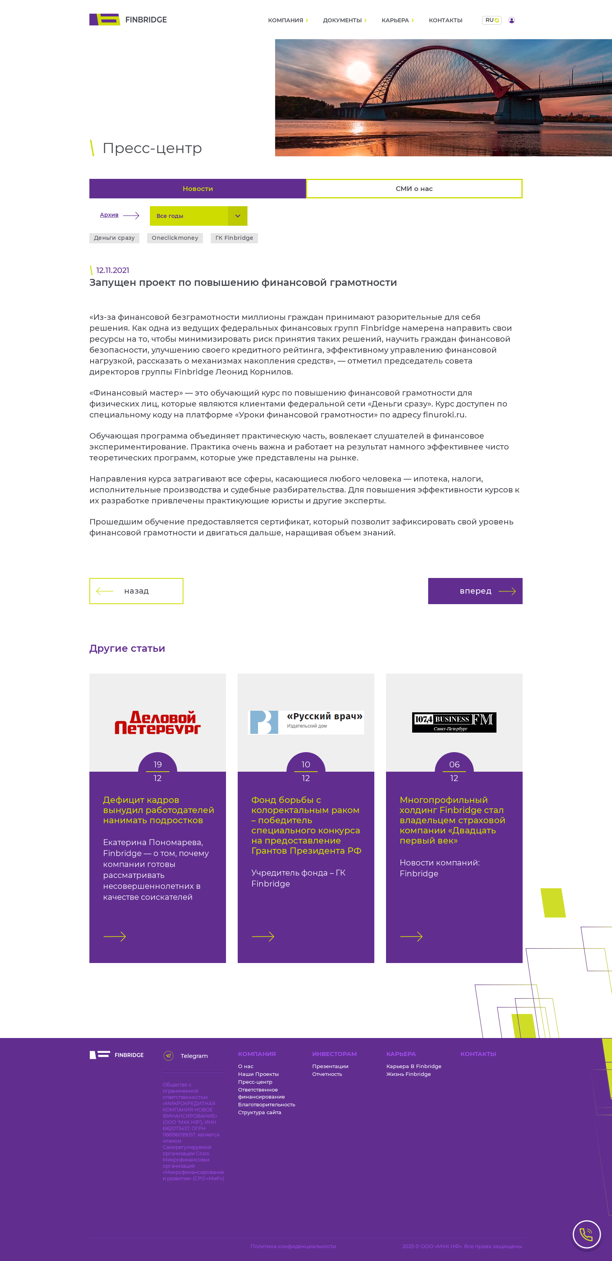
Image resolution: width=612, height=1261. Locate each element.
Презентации (330, 1066)
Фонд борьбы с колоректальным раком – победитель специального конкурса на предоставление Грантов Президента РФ (306, 825)
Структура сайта (259, 1112)
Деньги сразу (114, 237)
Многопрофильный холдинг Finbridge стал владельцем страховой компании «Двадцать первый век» (452, 820)
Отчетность (327, 1074)
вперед (475, 591)
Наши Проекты (258, 1074)
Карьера (395, 20)
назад (136, 591)
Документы (342, 20)
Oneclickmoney (175, 237)
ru (490, 19)
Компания (285, 20)
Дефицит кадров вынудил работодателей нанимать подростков (158, 810)
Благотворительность (266, 1104)
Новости (198, 189)
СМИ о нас (414, 189)
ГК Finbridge (234, 237)
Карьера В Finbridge (413, 1066)
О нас (245, 1066)
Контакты (446, 20)
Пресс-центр (255, 1082)
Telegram (192, 1055)
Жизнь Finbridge (408, 1074)
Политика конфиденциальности (293, 1246)
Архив (109, 214)
